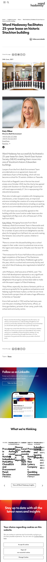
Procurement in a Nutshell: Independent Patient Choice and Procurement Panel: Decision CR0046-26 (13, 452)
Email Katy (5, 141)
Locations (5, 542)
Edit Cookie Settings (31, 542)
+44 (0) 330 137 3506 (9, 136)
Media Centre (7, 534)
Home (3, 20)
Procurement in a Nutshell (14, 443)
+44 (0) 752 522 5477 (9, 138)
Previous (4, 485)
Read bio (6, 143)
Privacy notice (29, 534)
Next (42, 485)
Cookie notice (29, 538)
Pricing (4, 538)
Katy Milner (7, 131)
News (19, 20)
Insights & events (11, 20)
